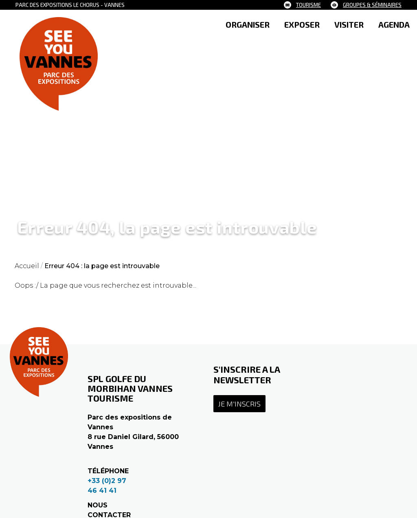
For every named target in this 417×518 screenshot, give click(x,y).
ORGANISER (248, 24)
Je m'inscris (239, 403)
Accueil (27, 266)
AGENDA (394, 24)
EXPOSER (302, 24)
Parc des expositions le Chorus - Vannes (70, 5)
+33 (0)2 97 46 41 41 (107, 485)
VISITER (349, 24)
